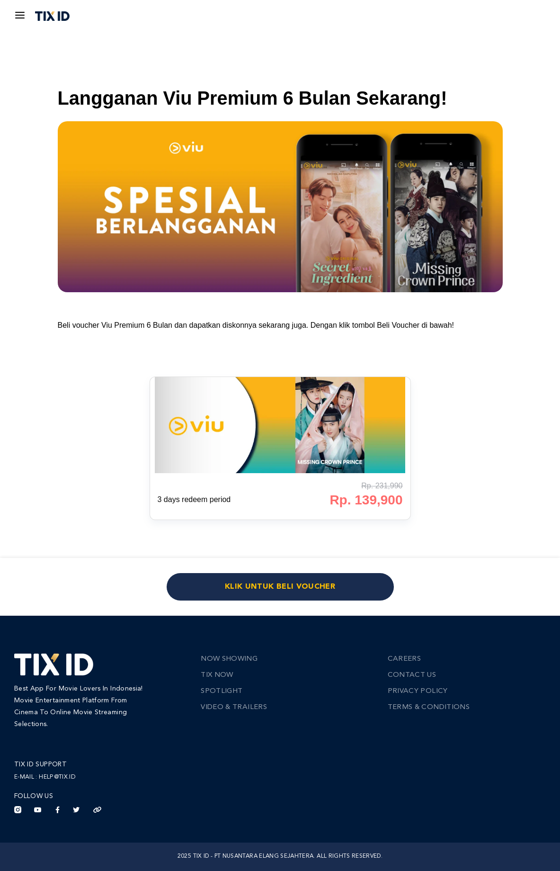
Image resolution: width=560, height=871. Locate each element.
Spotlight (221, 691)
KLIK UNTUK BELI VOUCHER (280, 587)
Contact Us (412, 675)
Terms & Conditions (429, 707)
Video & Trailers (234, 707)
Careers (404, 659)
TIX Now (217, 675)
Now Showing (229, 659)
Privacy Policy (418, 691)
